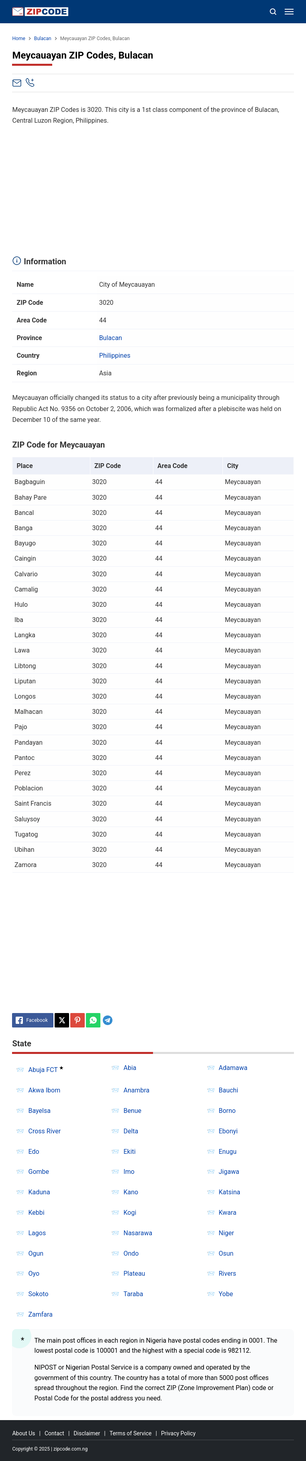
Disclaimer (86, 1433)
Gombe (38, 1171)
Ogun (35, 1253)
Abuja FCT (42, 1070)
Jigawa (229, 1171)
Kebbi (36, 1212)
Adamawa (233, 1068)
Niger (226, 1233)
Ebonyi (228, 1131)
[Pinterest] (77, 1020)
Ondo (131, 1253)
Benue (132, 1110)
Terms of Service (131, 1433)
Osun (226, 1253)
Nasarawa (137, 1233)
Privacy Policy (178, 1433)
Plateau (134, 1273)
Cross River (44, 1131)
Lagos (37, 1233)
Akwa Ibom (44, 1090)
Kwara (228, 1212)
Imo (129, 1171)
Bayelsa (39, 1110)
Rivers (228, 1273)
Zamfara (40, 1314)
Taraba (133, 1294)
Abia (129, 1068)
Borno (227, 1110)
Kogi (129, 1212)
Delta (130, 1131)
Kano (130, 1192)
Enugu (228, 1151)
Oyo (33, 1273)
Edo (33, 1151)
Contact (54, 1433)
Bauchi (229, 1090)
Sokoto (38, 1294)
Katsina (230, 1192)
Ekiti (129, 1151)
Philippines (115, 355)
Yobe (226, 1294)
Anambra (136, 1090)
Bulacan (110, 338)
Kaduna (39, 1192)
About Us (23, 1433)
